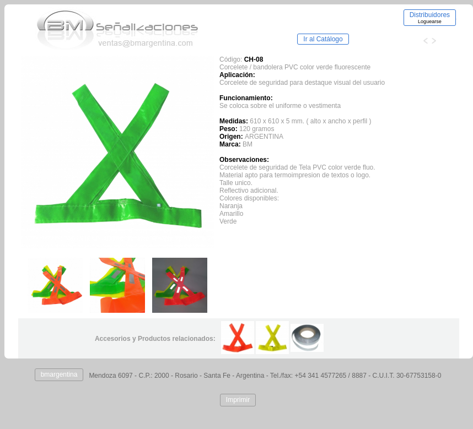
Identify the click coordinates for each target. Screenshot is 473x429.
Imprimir (238, 400)
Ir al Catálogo (322, 39)
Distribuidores (430, 17)
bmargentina (59, 374)
